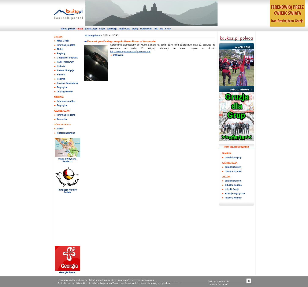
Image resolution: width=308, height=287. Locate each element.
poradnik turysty (233, 157)
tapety (135, 29)
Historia (61, 66)
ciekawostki (146, 29)
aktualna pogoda (233, 185)
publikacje (112, 29)
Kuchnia (61, 74)
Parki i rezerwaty (65, 62)
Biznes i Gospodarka (67, 83)
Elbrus (60, 129)
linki (156, 29)
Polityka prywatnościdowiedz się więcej (218, 282)
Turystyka (62, 87)
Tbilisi (60, 49)
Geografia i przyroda (67, 58)
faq (161, 29)
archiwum (118, 55)
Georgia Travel (67, 272)
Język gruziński (65, 91)
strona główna (68, 29)
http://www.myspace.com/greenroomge (130, 51)
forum (80, 29)
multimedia (124, 29)
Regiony (61, 53)
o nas (168, 29)
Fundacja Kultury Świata (67, 191)
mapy (102, 29)
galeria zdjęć (91, 29)
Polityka (61, 79)
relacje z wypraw (233, 171)
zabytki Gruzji (232, 189)
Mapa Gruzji (63, 41)
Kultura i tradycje (65, 70)
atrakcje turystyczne (235, 193)
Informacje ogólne (66, 45)
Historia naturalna (66, 133)
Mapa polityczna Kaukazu (67, 159)
